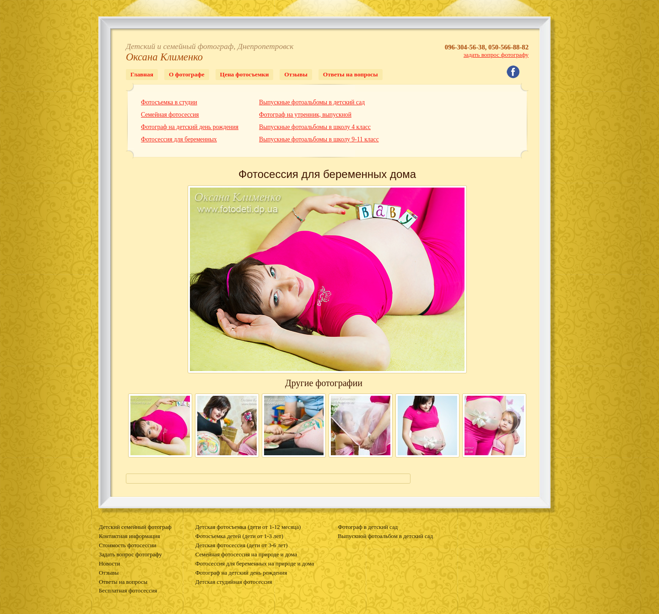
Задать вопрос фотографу (130, 554)
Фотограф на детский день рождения (189, 127)
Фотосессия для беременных (179, 139)
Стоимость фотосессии (128, 545)
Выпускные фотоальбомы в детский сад (312, 102)
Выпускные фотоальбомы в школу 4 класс (315, 127)
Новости (109, 563)
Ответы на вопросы (350, 74)
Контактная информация (129, 536)
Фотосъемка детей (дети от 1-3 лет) (239, 536)
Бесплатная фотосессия (128, 590)
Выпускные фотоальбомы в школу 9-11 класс (319, 139)
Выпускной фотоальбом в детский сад (385, 536)
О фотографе (187, 74)
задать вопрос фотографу (496, 54)
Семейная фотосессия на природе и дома (246, 554)
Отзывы (295, 74)
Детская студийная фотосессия (233, 582)
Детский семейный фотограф (135, 527)
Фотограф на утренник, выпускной (305, 114)
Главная (141, 74)
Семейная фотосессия (170, 114)
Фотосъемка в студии (169, 102)
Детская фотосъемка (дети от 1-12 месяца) (248, 527)
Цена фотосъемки (244, 74)
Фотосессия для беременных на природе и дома (254, 563)
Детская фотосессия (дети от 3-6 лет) (241, 545)
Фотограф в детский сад (368, 527)
